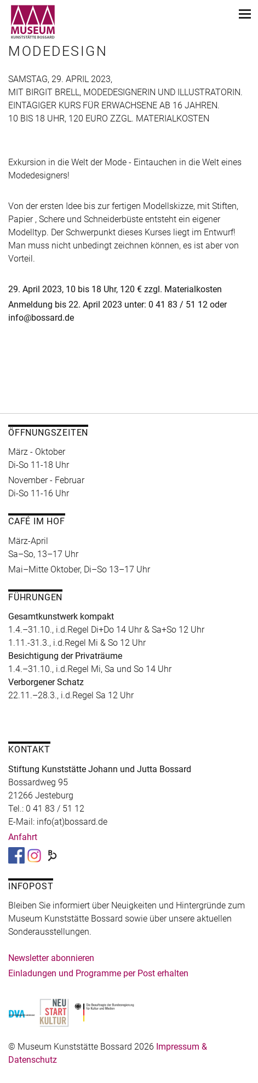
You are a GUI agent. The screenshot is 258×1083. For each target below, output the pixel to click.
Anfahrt (22, 837)
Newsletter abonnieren (51, 958)
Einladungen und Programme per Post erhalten (98, 973)
